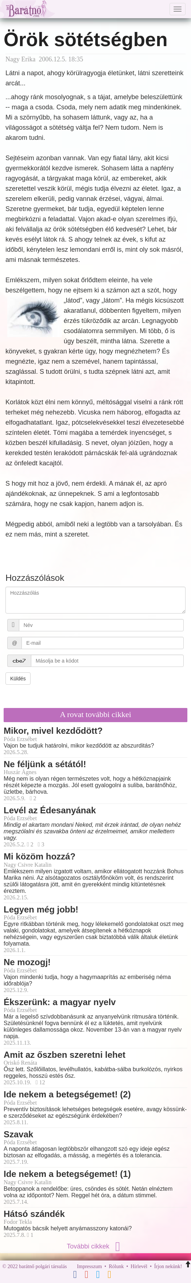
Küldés (18, 678)
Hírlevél (139, 1266)
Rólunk (116, 1266)
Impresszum (89, 1266)
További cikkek (95, 1246)
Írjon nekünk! (168, 1266)
